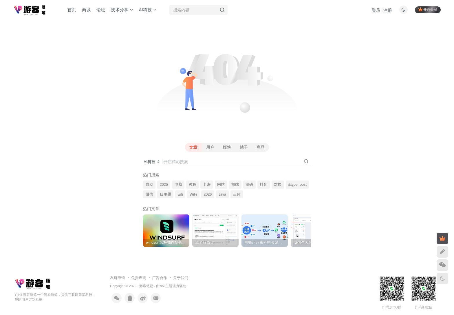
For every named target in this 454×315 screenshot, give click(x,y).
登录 (376, 10)
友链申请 (117, 278)
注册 (387, 10)
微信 (149, 194)
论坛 (100, 9)
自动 (149, 185)
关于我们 (180, 278)
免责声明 (138, 278)
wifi (180, 194)
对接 (277, 185)
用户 (210, 147)
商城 (86, 9)
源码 (249, 185)
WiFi (193, 194)
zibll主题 (166, 286)
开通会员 (427, 9)
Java (222, 194)
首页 (71, 9)
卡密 (206, 185)
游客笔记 (146, 286)
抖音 (263, 185)
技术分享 (122, 9)
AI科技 (147, 9)
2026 (208, 194)
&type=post (297, 185)
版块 (227, 147)
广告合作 (159, 278)
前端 (235, 185)
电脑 (178, 185)
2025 (164, 185)
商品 (261, 147)
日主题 (165, 194)
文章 (193, 147)
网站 (221, 185)
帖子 (244, 147)
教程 (192, 185)
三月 (236, 194)
